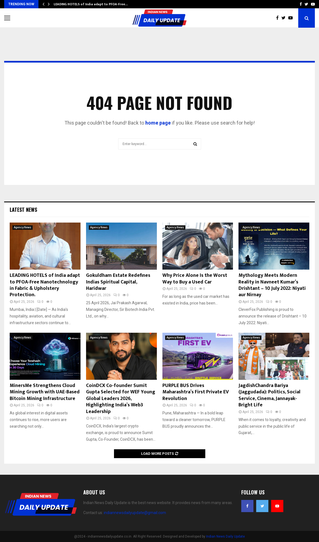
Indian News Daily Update (225, 536)
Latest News (23, 209)
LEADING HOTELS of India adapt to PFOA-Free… (91, 4)
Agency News (22, 227)
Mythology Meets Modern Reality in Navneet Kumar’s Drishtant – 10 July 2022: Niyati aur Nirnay (272, 285)
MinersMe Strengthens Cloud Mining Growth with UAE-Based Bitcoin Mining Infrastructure (45, 392)
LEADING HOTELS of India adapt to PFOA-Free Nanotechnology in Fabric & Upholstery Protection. (45, 285)
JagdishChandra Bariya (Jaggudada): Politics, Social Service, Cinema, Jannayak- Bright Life (269, 395)
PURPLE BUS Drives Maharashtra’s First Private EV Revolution (195, 392)
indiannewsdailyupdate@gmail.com (135, 512)
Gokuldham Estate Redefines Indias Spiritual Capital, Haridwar (118, 282)
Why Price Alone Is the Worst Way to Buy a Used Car (194, 278)
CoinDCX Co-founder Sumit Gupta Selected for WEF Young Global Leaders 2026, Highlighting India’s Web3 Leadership (120, 398)
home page (158, 123)
